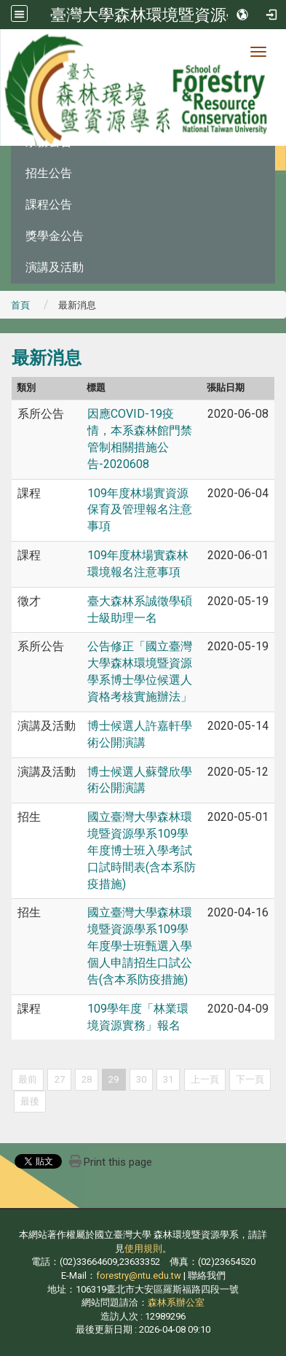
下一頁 (250, 1079)
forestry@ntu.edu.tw (138, 1275)
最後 (29, 1101)
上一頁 (205, 1079)
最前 (27, 1079)
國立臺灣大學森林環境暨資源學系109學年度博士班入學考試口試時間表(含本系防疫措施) (141, 850)
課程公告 (48, 204)
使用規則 (143, 1248)
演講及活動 (54, 267)
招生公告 (48, 173)
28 (87, 1079)
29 (113, 1079)
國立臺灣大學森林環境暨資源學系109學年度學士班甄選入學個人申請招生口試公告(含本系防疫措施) (139, 945)
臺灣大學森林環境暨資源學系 (154, 14)
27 (60, 1079)
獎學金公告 (54, 236)
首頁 (20, 305)
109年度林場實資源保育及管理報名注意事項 (139, 510)
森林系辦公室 (176, 1302)
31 (168, 1079)
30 (141, 1079)
